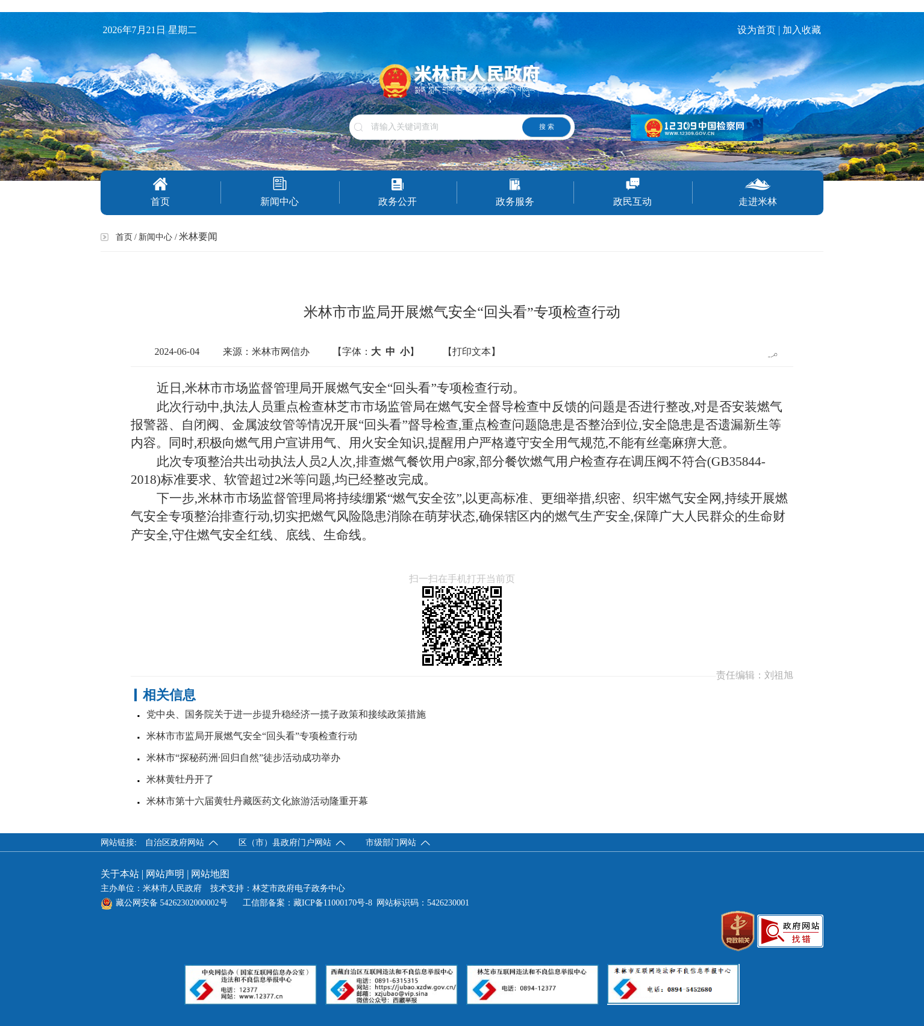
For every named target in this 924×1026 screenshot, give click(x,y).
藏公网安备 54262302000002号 (164, 902)
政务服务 (515, 192)
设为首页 (756, 30)
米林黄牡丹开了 (180, 779)
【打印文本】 (472, 351)
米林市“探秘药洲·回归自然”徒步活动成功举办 (243, 757)
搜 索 (546, 126)
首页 (160, 192)
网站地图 (210, 874)
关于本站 (120, 874)
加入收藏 (802, 30)
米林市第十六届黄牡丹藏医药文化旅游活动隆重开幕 (257, 801)
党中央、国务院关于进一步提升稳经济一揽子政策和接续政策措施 (286, 714)
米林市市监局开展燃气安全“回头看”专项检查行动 (251, 736)
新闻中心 (279, 192)
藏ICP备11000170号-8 (332, 902)
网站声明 (165, 874)
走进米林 (757, 192)
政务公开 (397, 192)
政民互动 (632, 192)
